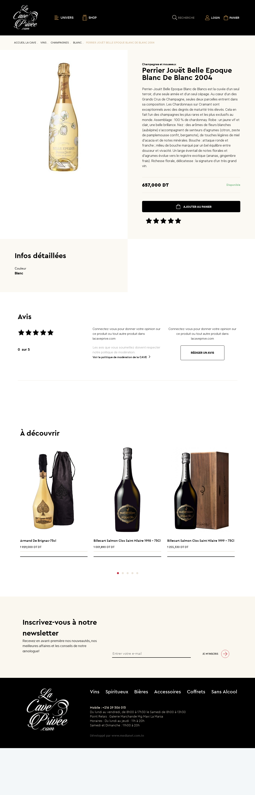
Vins (43, 42)
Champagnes (60, 42)
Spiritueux (116, 692)
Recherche (186, 18)
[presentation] (126, 562)
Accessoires (167, 692)
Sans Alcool (224, 692)
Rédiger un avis (202, 353)
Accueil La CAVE (25, 42)
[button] (118, 573)
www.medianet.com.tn (127, 735)
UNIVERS (64, 18)
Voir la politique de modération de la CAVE (120, 357)
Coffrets (196, 692)
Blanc (77, 42)
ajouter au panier (197, 207)
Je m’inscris (210, 653)
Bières (141, 692)
